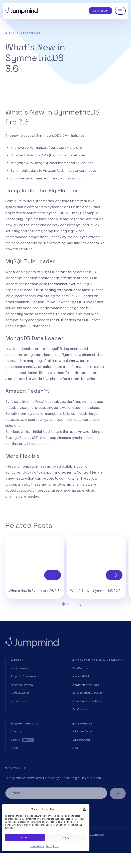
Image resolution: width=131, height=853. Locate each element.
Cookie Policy (37, 846)
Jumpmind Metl (80, 676)
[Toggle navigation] (120, 11)
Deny (66, 837)
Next (79, 604)
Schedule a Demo (82, 731)
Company (16, 731)
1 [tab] (63, 604)
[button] (84, 809)
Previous (51, 604)
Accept (25, 837)
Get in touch (100, 10)
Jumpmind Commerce (23, 676)
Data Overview (80, 668)
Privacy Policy (52, 846)
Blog (75, 747)
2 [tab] (68, 604)
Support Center (81, 739)
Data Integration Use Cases (87, 700)
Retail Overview (19, 668)
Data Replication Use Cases (87, 692)
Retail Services (19, 700)
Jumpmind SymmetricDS (85, 684)
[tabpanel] (35, 567)
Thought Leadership (25, 33)
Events (14, 747)
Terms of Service (95, 834)
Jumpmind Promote (22, 684)
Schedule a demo (118, 793)
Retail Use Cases (20, 692)
